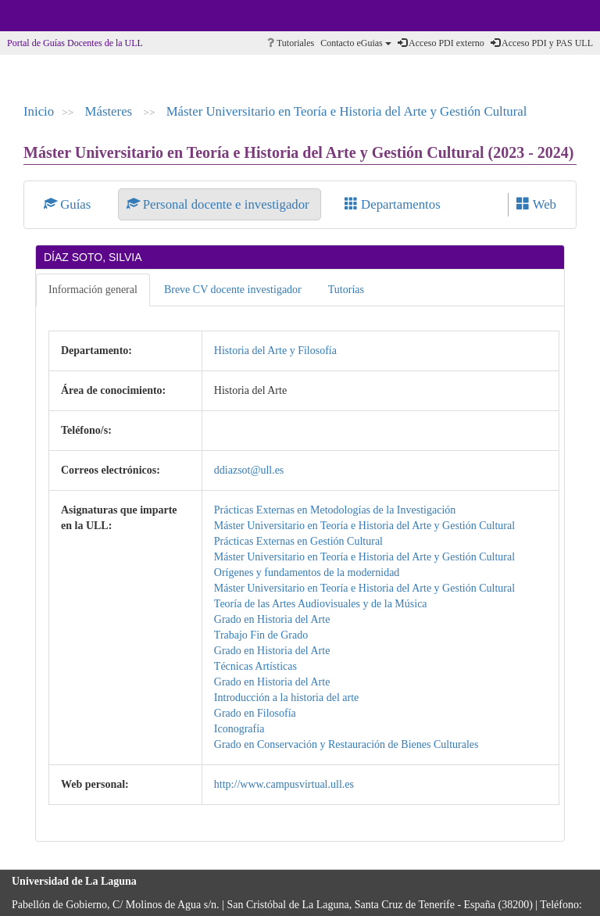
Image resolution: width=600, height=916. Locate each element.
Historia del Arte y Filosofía (275, 350)
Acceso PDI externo (441, 43)
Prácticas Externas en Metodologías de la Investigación (334, 510)
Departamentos (393, 204)
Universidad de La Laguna (54, 15)
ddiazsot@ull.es (249, 470)
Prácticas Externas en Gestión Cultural (298, 541)
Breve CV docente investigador (233, 289)
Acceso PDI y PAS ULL (542, 43)
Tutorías (346, 289)
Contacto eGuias (355, 43)
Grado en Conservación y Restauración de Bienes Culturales (346, 744)
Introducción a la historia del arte (286, 697)
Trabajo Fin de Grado (261, 635)
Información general (93, 289)
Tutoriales (290, 43)
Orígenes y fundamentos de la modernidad (307, 572)
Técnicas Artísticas (255, 666)
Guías (69, 204)
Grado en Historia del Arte (272, 619)
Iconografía (239, 729)
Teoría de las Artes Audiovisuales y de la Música (320, 604)
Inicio (38, 111)
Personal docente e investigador (219, 204)
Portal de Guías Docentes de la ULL (75, 43)
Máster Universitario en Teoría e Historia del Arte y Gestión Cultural (346, 111)
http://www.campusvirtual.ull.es (284, 784)
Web (536, 204)
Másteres (110, 111)
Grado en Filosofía (255, 713)
